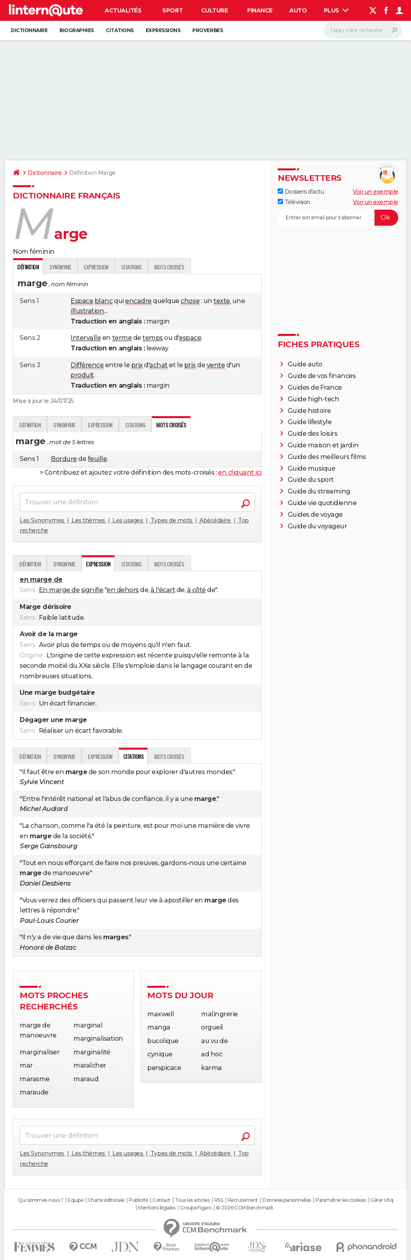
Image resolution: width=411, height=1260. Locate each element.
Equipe (75, 1200)
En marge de (59, 590)
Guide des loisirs (313, 433)
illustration (87, 311)
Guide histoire (309, 411)
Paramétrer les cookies (340, 1200)
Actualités (123, 10)
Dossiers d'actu (301, 191)
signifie (92, 590)
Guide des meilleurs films (327, 457)
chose (190, 301)
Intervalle (86, 338)
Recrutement (243, 1200)
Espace (82, 301)
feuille (97, 459)
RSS (218, 1200)
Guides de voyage (315, 514)
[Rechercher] (363, 30)
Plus (336, 10)
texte (222, 301)
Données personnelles (286, 1200)
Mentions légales (156, 1208)
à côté (196, 590)
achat (158, 365)
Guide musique (312, 468)
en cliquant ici (240, 472)
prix (137, 365)
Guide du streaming (319, 491)
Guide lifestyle (310, 422)
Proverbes (207, 30)
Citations (120, 30)
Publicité (138, 1200)
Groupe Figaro (196, 1208)
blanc (104, 301)
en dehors (123, 590)
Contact (162, 1200)
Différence (87, 365)
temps (152, 338)
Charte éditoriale (106, 1200)
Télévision (294, 202)
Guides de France (315, 387)
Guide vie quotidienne (322, 503)
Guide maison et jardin (323, 445)
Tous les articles (192, 1200)
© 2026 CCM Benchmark (244, 1208)
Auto (298, 10)
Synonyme (60, 267)
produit (82, 375)
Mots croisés (169, 267)
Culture (214, 10)
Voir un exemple (375, 191)
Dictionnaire (29, 30)
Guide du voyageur (317, 526)
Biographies (76, 30)
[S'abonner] (338, 218)
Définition (30, 425)
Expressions (163, 30)
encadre (138, 301)
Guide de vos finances (322, 376)
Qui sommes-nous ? (40, 1200)
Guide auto (305, 364)
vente (216, 365)
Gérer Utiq (381, 1200)
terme (122, 338)
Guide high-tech (314, 399)
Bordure (64, 459)
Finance (260, 10)
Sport (172, 10)
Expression (96, 267)
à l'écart (163, 590)
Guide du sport (311, 479)
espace (190, 338)
